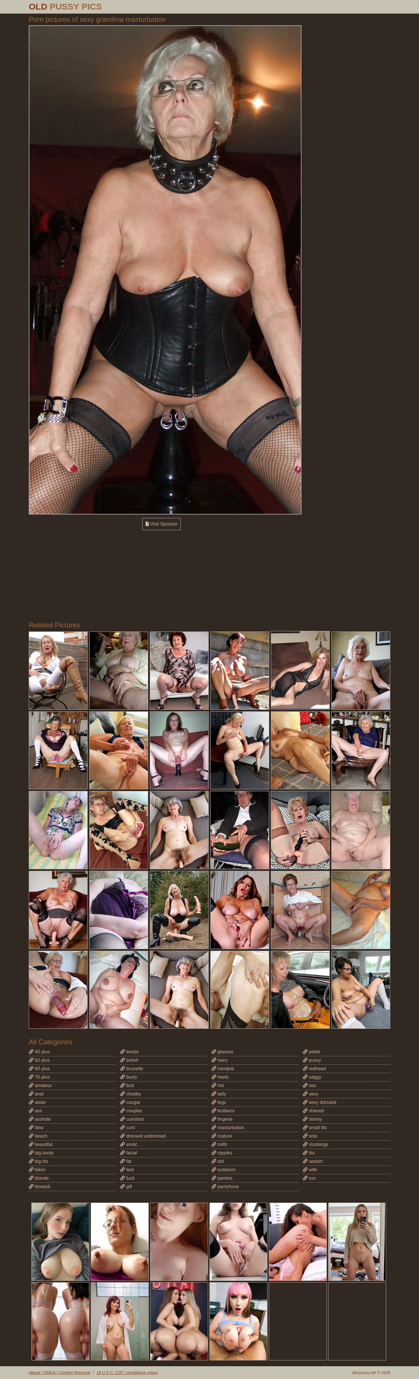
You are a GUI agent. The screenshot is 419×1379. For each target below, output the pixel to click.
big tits (38, 1161)
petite (311, 1051)
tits (309, 1152)
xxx (309, 1178)
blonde (39, 1178)
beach (38, 1136)
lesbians (223, 1110)
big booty (41, 1152)
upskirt (313, 1161)
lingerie (222, 1119)
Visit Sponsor (161, 523)
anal (36, 1093)
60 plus (39, 1068)
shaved (313, 1110)
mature (222, 1136)
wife (310, 1169)
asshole (40, 1119)
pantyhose (225, 1186)
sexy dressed (319, 1102)
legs (219, 1102)
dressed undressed (143, 1136)
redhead (314, 1068)
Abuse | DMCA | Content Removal (59, 1372)
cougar (130, 1102)
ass (35, 1110)
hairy (220, 1060)
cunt (127, 1127)
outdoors (224, 1169)
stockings (315, 1144)
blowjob (40, 1186)
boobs (129, 1051)
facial (128, 1152)
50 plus (39, 1060)
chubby (130, 1093)
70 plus (39, 1077)
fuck (127, 1178)
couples (131, 1110)
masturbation (228, 1127)
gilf (126, 1186)
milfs (219, 1144)
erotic (129, 1144)
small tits (315, 1127)
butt (127, 1085)
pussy (312, 1060)
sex (309, 1085)
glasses (222, 1051)
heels (220, 1077)
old (218, 1161)
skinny (312, 1119)
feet (127, 1169)
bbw (36, 1127)
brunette (131, 1068)
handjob (223, 1068)
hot (218, 1085)
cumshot (132, 1119)
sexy (310, 1093)
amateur (40, 1085)
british (129, 1060)
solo (310, 1136)
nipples (222, 1152)
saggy (312, 1077)
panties (222, 1178)
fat (125, 1161)
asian (37, 1102)
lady (219, 1093)
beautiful (40, 1144)
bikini (37, 1169)
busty (128, 1077)
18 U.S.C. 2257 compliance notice (127, 1372)
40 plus (39, 1051)
